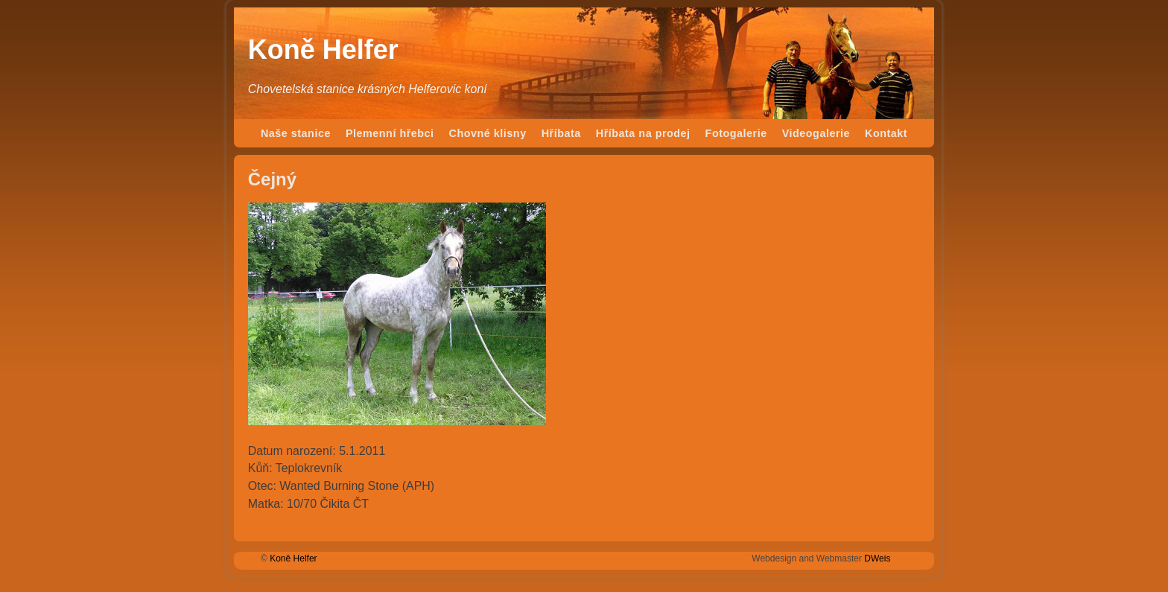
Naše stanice (296, 133)
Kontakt (886, 133)
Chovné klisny (488, 133)
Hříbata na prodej (643, 133)
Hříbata (561, 133)
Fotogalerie (736, 133)
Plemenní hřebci (390, 133)
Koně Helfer (323, 49)
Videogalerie (816, 133)
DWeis (877, 558)
